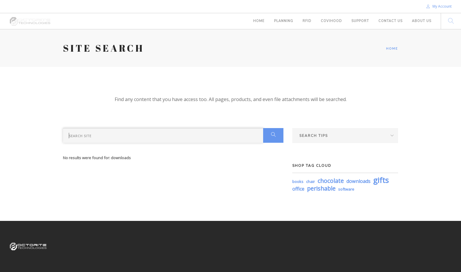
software (346, 189)
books (297, 181)
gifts (381, 180)
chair (310, 181)
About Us (421, 21)
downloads (358, 181)
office (298, 189)
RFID (307, 21)
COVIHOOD (331, 21)
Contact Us (390, 21)
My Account (439, 6)
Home (259, 21)
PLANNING (283, 21)
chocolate (331, 181)
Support (360, 21)
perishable (321, 188)
